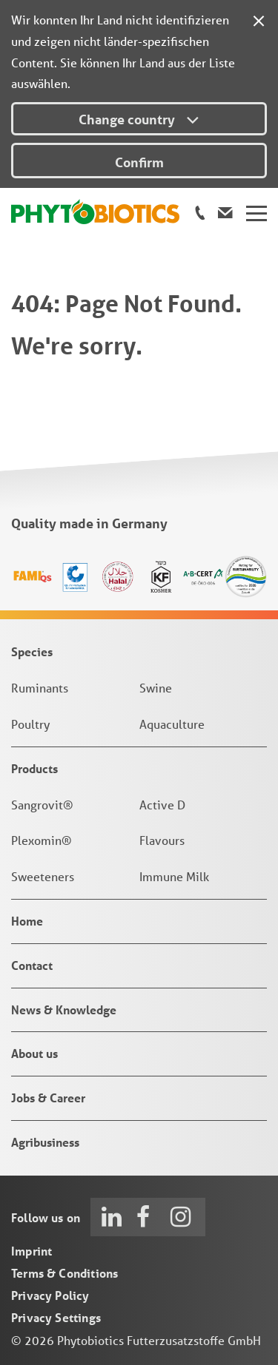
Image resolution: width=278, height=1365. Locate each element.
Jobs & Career (48, 1097)
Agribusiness (45, 1142)
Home (27, 920)
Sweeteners (42, 876)
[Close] (259, 18)
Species (32, 651)
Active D (162, 804)
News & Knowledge (63, 1009)
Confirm (139, 162)
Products (34, 768)
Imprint (31, 1250)
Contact (32, 965)
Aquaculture (172, 724)
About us (34, 1053)
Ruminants (39, 687)
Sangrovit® (42, 804)
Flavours (162, 840)
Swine (155, 687)
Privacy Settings (56, 1317)
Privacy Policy (50, 1295)
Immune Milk (174, 876)
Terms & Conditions (64, 1273)
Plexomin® (41, 840)
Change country (139, 119)
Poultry (30, 724)
